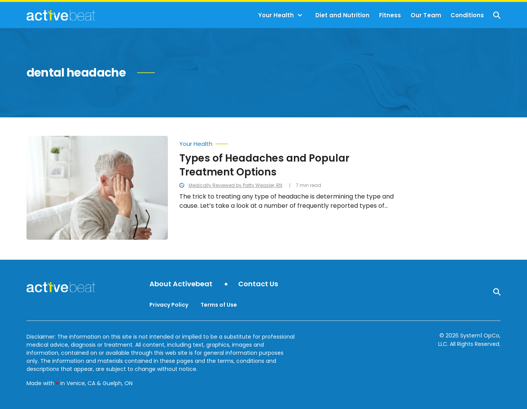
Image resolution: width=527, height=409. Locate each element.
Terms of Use (219, 305)
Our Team (426, 15)
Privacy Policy (168, 305)
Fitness (390, 15)
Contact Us (258, 284)
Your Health (276, 15)
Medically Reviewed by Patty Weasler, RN (235, 185)
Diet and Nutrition (342, 15)
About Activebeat (180, 284)
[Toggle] (300, 15)
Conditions (467, 15)
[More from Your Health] (292, 142)
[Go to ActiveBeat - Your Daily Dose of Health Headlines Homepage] (61, 15)
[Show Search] (496, 15)
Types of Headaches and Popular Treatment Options (264, 165)
